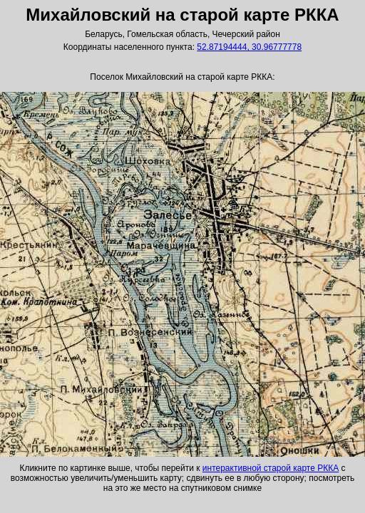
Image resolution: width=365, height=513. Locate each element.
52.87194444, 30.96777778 (249, 47)
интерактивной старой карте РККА (270, 468)
